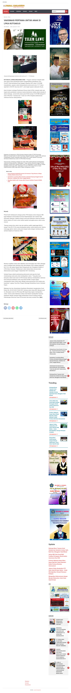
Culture (12, 11)
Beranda (5, 2)
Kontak (27, 683)
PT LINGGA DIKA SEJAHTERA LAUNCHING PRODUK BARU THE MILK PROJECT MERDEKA (61, 642)
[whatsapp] (17, 307)
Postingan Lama (42, 318)
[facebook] (5, 307)
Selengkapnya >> (53, 397)
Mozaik (30, 11)
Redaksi (27, 681)
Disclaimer (28, 685)
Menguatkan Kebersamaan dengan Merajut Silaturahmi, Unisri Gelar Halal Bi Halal (54, 441)
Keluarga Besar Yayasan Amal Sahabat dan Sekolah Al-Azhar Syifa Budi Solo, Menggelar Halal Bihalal (58, 376)
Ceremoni (18, 11)
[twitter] (9, 307)
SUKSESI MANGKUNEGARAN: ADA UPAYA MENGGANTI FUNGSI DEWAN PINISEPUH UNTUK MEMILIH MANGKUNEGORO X (61, 654)
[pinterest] (13, 307)
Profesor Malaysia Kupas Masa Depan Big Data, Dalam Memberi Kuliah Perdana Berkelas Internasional (57, 415)
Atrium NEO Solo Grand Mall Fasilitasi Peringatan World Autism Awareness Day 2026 (54, 404)
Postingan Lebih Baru (8, 318)
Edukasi (25, 11)
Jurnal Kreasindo (37, 690)
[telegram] (20, 307)
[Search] (58, 11)
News (36, 11)
